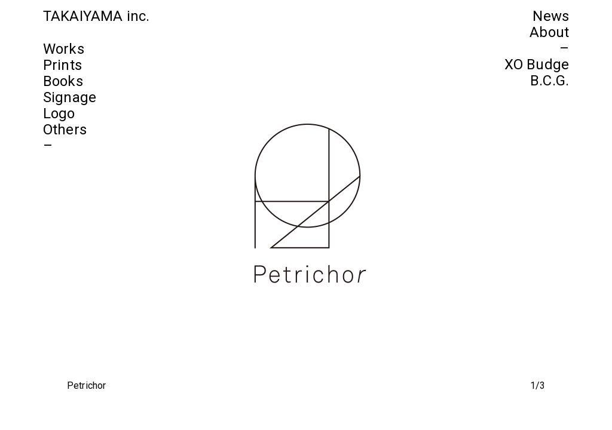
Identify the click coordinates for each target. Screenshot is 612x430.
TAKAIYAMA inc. (96, 16)
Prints (62, 65)
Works (63, 49)
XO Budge (536, 64)
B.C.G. (549, 80)
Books (63, 81)
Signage (69, 97)
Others (65, 129)
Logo (59, 113)
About (549, 32)
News (551, 16)
